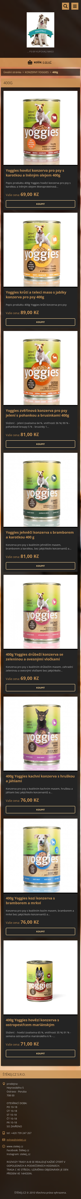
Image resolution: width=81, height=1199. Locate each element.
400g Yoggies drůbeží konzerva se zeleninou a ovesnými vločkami (34, 656)
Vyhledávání (65, 6)
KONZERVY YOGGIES (37, 72)
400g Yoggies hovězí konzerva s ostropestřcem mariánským (32, 1022)
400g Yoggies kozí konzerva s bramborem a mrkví (30, 900)
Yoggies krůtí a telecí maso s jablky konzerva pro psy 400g (36, 294)
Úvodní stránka (12, 72)
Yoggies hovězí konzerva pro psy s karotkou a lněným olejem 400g (35, 173)
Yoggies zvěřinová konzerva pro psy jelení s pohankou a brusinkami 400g (37, 413)
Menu (74, 6)
